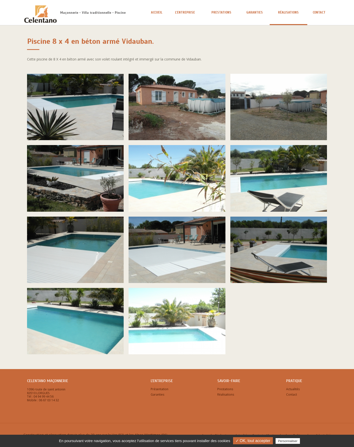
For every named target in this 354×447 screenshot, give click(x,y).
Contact (319, 13)
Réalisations (288, 13)
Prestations (221, 13)
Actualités (293, 389)
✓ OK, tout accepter (253, 441)
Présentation (159, 389)
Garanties (254, 13)
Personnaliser (288, 441)
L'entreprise (185, 13)
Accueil (156, 13)
